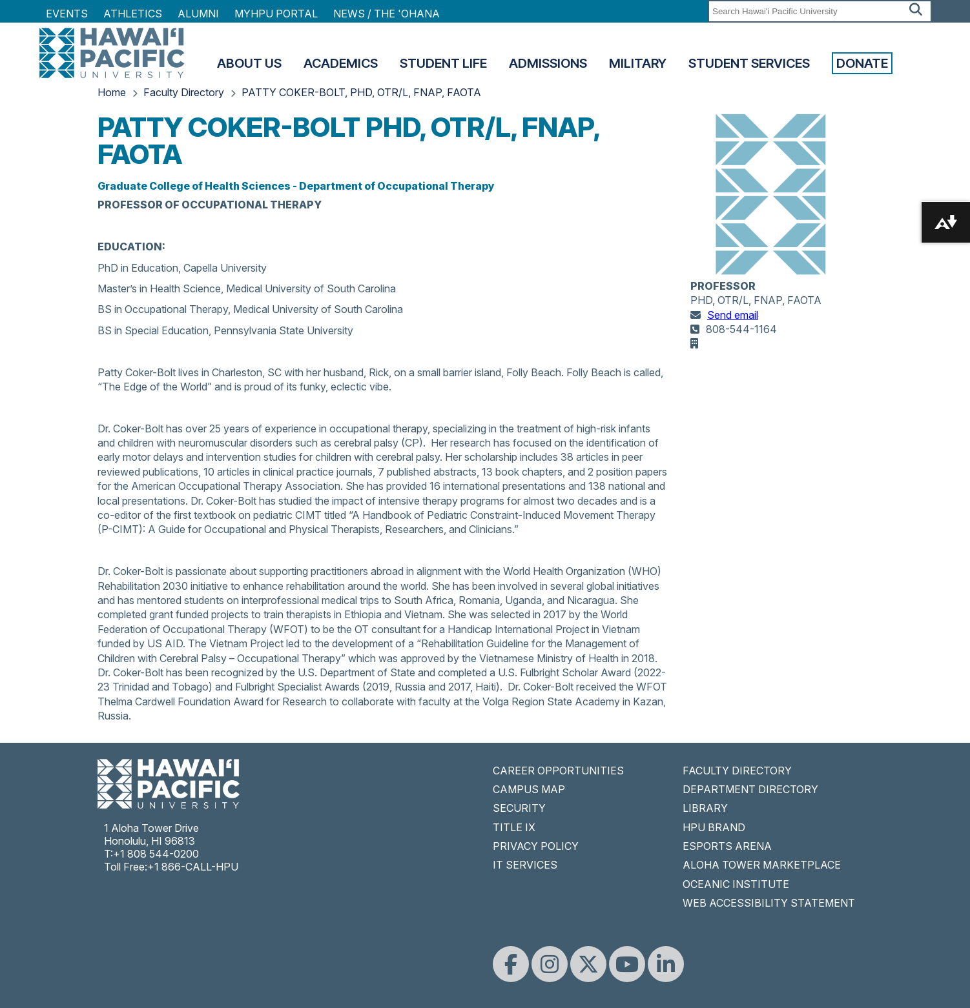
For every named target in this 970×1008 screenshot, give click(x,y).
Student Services (749, 63)
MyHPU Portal (276, 13)
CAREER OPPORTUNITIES (558, 770)
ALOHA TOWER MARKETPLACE (762, 864)
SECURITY (519, 807)
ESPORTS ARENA (727, 846)
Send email (732, 314)
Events (67, 13)
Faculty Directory (183, 92)
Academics (341, 63)
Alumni (198, 13)
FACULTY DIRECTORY (737, 770)
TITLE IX (514, 827)
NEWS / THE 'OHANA (386, 13)
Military (637, 63)
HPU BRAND (714, 827)
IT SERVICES (525, 864)
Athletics (132, 13)
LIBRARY (705, 807)
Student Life (443, 63)
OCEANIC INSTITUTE (736, 884)
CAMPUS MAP (529, 789)
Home (112, 92)
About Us (249, 63)
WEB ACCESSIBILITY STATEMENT (769, 902)
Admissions (548, 63)
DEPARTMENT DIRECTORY (750, 789)
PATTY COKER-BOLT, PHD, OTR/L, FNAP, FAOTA (361, 92)
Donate (862, 63)
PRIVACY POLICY (536, 846)
